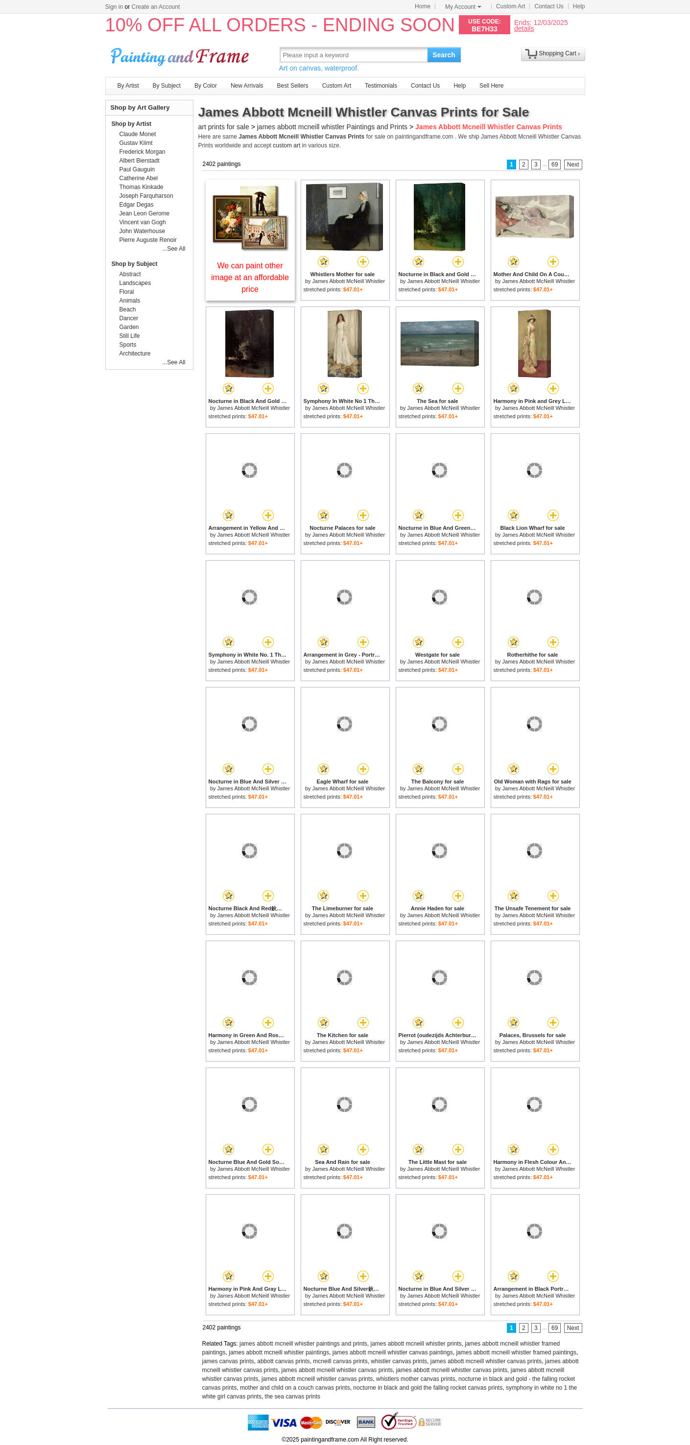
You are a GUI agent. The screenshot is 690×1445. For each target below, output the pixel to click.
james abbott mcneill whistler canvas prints (486, 1361)
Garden (129, 327)
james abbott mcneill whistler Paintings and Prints (332, 127)
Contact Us (548, 6)
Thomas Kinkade (141, 187)
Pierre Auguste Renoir (148, 240)
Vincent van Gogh (142, 222)
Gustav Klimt (136, 143)
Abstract (130, 274)
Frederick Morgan (142, 151)
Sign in (114, 6)
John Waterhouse (142, 231)
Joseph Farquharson (146, 195)
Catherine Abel (138, 178)
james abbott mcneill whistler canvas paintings (393, 1352)
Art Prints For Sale (181, 55)
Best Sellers (293, 85)
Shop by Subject (135, 264)
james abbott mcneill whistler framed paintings (516, 1352)
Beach (127, 309)
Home (422, 6)
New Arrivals (247, 85)
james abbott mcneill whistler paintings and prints (303, 1343)
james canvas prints (228, 1361)
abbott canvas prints (283, 1361)
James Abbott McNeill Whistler (348, 281)
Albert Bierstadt (139, 160)
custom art (286, 145)
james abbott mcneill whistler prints (415, 1343)
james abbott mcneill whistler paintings (279, 1352)
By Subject (167, 85)
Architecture (135, 353)
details (524, 28)
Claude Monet (137, 134)
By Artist (128, 85)
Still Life (129, 335)
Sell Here (491, 85)
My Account (463, 6)
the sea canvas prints (292, 1396)
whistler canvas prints (399, 1361)
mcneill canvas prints (340, 1361)
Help (579, 6)
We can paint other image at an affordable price (250, 277)
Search (443, 55)
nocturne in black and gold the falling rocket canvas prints (427, 1387)
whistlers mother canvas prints (415, 1378)
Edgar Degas (136, 204)
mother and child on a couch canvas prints (295, 1387)
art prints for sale (223, 127)
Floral (126, 291)
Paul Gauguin (137, 169)
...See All (173, 248)
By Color (205, 85)
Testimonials (381, 85)
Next (573, 164)
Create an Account (156, 6)
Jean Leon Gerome (144, 213)
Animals (130, 300)
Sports (128, 344)
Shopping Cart (557, 53)
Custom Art (510, 6)
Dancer (129, 318)
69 (554, 164)
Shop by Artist (132, 123)
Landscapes (135, 283)
